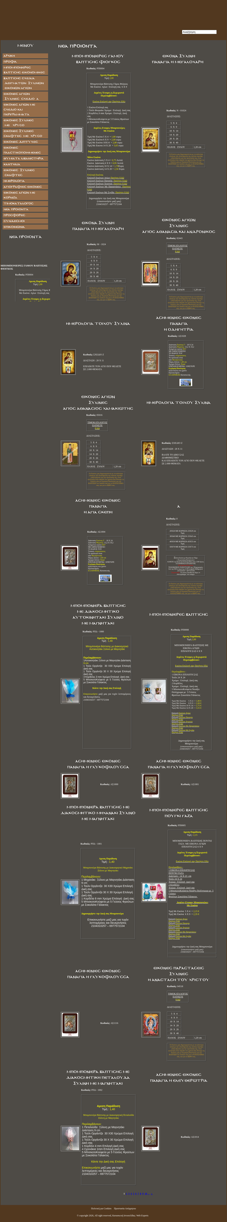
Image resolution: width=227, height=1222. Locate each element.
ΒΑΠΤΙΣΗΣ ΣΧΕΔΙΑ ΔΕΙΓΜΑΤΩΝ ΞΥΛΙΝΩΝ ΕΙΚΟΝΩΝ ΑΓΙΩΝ (24, 83)
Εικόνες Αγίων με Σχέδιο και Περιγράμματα (19, 109)
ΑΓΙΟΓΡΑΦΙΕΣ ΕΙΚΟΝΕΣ (23, 186)
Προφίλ (10, 61)
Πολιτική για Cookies (101, 1208)
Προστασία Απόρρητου (125, 1208)
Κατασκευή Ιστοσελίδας (123, 1215)
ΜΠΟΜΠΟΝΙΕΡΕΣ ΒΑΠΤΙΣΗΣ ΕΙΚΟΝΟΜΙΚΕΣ (24, 70)
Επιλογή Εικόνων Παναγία (107, 180)
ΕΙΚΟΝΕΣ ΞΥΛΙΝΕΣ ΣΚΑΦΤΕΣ (19, 173)
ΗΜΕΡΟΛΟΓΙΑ (14, 181)
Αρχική (9, 55)
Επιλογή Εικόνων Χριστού (107, 183)
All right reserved (103, 1215)
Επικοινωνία (14, 227)
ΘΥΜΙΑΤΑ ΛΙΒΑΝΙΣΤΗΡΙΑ (23, 158)
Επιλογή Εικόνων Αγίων (105, 177)
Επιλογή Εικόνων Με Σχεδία (108, 192)
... (148, 1193)
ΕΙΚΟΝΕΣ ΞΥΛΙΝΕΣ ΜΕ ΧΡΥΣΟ (22, 123)
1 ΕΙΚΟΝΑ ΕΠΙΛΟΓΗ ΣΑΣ (182, 869)
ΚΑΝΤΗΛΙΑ (12, 164)
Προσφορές (14, 215)
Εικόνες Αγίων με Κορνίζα (19, 195)
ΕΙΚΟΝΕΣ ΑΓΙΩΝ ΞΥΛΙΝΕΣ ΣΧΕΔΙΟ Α (21, 96)
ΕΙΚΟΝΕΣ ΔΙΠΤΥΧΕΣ (21, 141)
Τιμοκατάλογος (18, 203)
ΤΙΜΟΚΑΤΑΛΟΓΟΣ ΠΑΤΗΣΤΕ (177, 247)
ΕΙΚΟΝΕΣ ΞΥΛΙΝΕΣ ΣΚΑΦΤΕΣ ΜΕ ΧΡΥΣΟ (23, 133)
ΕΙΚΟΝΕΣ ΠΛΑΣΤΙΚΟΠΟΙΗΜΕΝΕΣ (22, 150)
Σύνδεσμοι (14, 221)
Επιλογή (181, 714)
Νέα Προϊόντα (16, 209)
